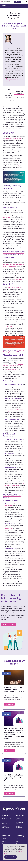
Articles (4, 838)
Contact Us (19, 844)
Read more (9, 704)
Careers (18, 841)
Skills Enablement (19, 90)
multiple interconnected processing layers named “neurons (13, 265)
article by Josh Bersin (12, 369)
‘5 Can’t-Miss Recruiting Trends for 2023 (13, 351)
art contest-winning (14, 166)
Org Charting (14, 101)
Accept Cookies (11, 857)
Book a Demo (18, 1)
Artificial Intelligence (19, 827)
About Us (18, 838)
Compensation (19, 97)
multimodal (9, 326)
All (9, 90)
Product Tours (6, 830)
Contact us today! (8, 624)
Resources (5, 844)
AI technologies (18, 279)
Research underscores (12, 504)
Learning (9, 97)
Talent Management (9, 94)
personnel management (16, 130)
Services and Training (19, 823)
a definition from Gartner (14, 287)
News (4, 841)
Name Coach (8, 528)
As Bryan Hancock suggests (14, 484)
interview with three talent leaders (13, 365)
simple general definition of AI (12, 138)
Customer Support (18, 819)
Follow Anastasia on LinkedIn (11, 80)
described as (6, 217)
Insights (4, 5)
